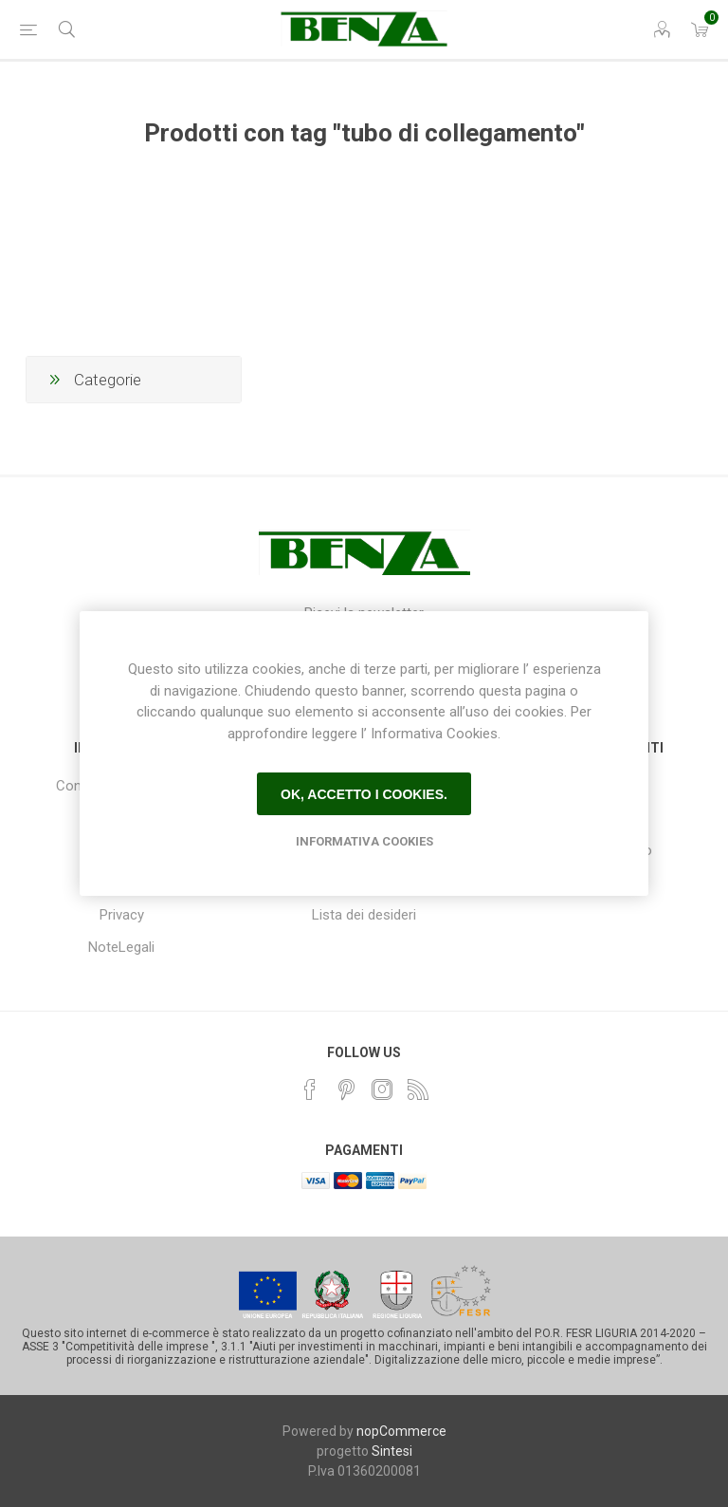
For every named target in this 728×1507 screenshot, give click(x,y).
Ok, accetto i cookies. (364, 794)
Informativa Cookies (364, 841)
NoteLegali (121, 947)
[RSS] (418, 1089)
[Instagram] (382, 1089)
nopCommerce (401, 1431)
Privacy (122, 914)
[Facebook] (310, 1089)
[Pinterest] (346, 1089)
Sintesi (392, 1451)
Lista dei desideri (364, 914)
